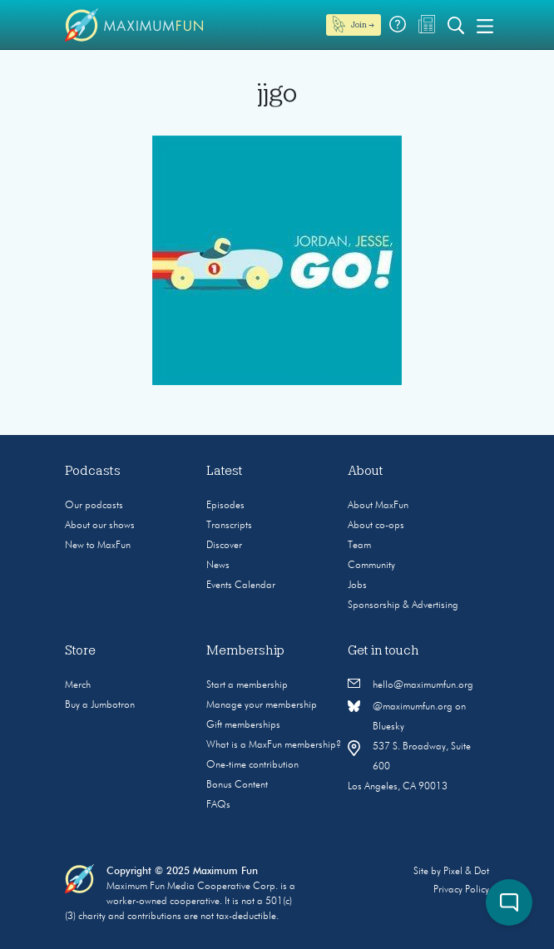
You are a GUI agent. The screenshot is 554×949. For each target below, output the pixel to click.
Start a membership (247, 685)
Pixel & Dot (466, 872)
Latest (224, 470)
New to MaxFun (98, 546)
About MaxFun (378, 506)
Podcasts (93, 470)
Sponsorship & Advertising (403, 605)
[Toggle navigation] (485, 25)
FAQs (218, 805)
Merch (78, 685)
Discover (224, 546)
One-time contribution (252, 765)
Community (371, 566)
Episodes (225, 506)
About (365, 470)
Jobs (357, 586)
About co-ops (376, 526)
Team (359, 546)
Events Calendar (240, 586)
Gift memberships (243, 725)
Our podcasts (94, 506)
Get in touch (383, 650)
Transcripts (229, 526)
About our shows (100, 526)
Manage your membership (261, 705)
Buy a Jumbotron (100, 705)
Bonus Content (237, 785)
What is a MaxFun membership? (273, 745)
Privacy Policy (461, 890)
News (218, 566)
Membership (245, 650)
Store (80, 650)
